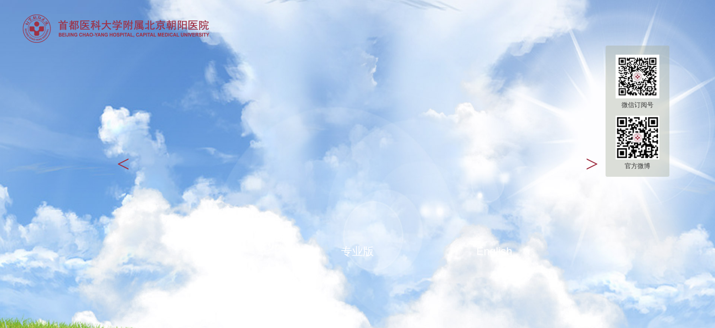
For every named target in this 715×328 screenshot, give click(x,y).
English (495, 251)
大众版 (220, 251)
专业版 (357, 251)
